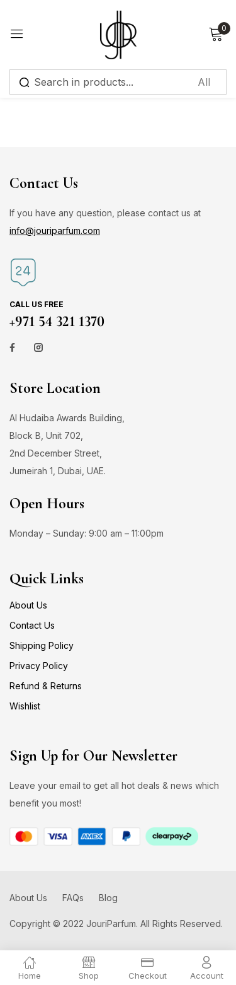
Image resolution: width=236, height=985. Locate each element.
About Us (28, 605)
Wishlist (24, 706)
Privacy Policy (38, 665)
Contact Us (32, 625)
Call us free (36, 304)
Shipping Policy (41, 645)
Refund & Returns (45, 685)
